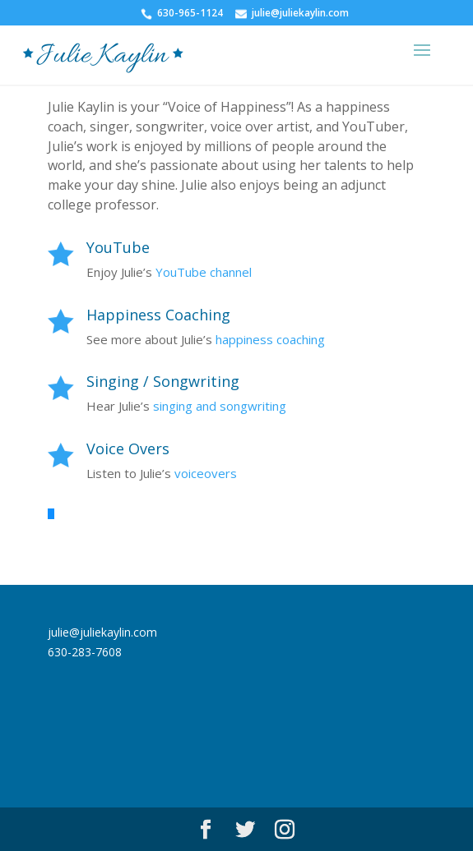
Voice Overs (127, 448)
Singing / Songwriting (162, 381)
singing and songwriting (219, 406)
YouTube (118, 247)
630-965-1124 (190, 13)
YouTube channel (203, 272)
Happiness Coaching (158, 314)
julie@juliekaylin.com (300, 13)
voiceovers (205, 473)
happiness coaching (270, 339)
